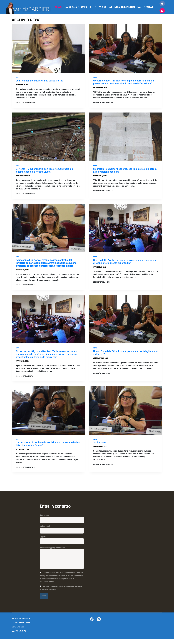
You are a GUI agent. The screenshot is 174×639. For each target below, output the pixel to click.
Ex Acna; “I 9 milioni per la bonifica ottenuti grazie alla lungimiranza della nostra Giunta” (44, 170)
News (18, 77)
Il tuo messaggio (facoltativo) (62, 558)
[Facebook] (162, 3)
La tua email (62, 528)
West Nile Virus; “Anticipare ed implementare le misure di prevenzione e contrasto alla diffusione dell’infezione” (123, 82)
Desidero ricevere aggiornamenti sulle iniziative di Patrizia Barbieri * (61, 587)
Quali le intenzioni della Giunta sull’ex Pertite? (40, 80)
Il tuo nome (62, 517)
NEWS (58, 7)
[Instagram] (162, 10)
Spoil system (100, 442)
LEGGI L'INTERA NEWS (25, 102)
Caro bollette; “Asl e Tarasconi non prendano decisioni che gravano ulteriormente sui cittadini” (125, 261)
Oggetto (62, 539)
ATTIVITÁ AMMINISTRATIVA (125, 7)
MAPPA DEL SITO (19, 631)
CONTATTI (150, 7)
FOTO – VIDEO (98, 7)
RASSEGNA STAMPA (76, 7)
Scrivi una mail (18, 627)
